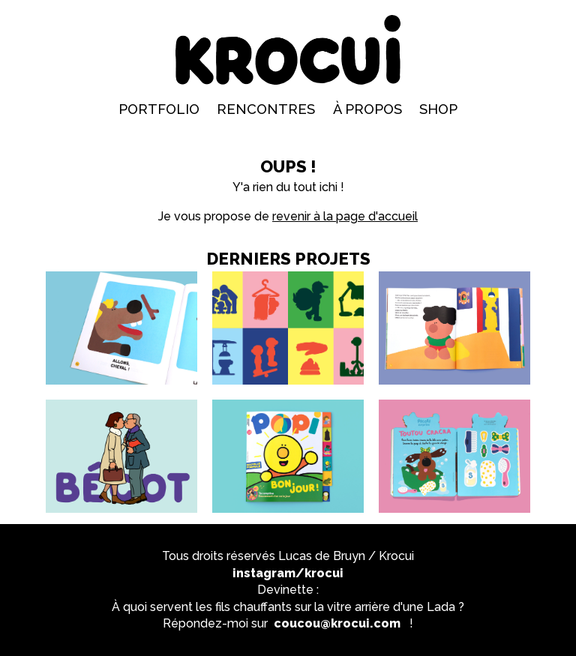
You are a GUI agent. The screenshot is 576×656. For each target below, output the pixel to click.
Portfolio (159, 109)
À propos (367, 109)
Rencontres (266, 109)
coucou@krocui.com (337, 623)
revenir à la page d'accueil (345, 216)
